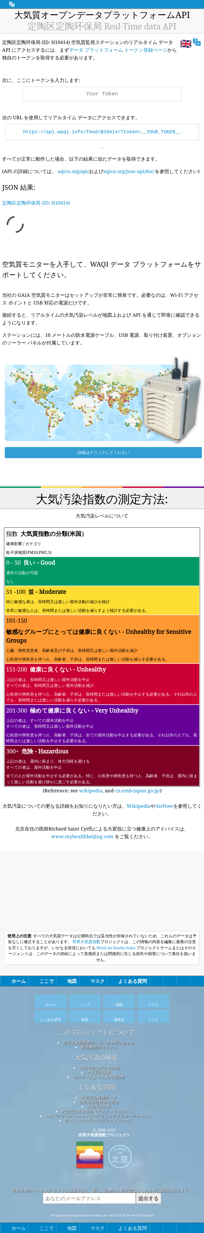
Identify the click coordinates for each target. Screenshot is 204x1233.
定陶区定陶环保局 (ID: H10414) (36, 203)
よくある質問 (96, 1087)
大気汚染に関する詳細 (99, 1067)
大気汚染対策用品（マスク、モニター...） (98, 1111)
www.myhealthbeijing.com (83, 836)
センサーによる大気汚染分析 (99, 1076)
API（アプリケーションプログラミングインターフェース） (99, 1115)
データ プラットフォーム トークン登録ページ (118, 50)
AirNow (164, 806)
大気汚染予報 (99, 1106)
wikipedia (90, 790)
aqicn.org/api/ (73, 171)
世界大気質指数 (86, 941)
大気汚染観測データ (99, 1097)
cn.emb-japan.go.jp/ (137, 790)
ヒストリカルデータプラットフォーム (99, 1120)
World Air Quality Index (116, 947)
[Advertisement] (102, 892)
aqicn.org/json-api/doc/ (129, 171)
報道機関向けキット (99, 1047)
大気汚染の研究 (96, 1057)
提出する (148, 1198)
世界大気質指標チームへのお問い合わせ (99, 1042)
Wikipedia (139, 806)
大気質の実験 (99, 1072)
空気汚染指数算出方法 (99, 1101)
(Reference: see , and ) (102, 660)
